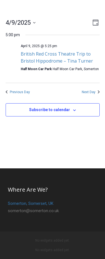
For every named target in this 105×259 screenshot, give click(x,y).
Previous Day (18, 92)
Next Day (91, 92)
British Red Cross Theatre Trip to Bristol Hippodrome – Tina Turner (57, 57)
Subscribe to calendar (49, 109)
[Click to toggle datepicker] (21, 22)
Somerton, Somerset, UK (30, 203)
